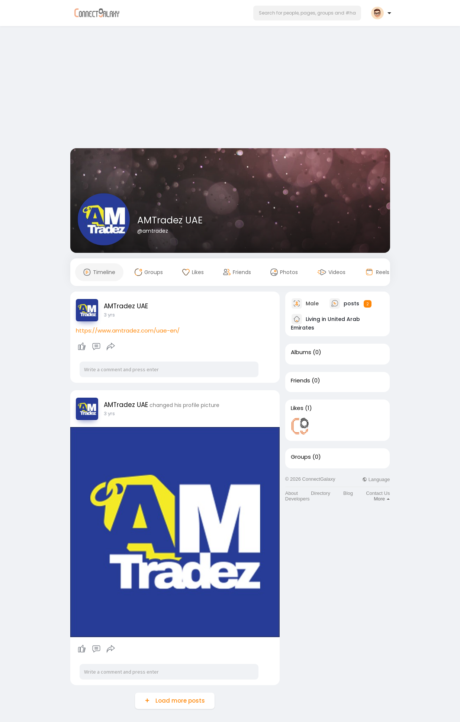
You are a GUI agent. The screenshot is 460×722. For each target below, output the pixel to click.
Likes (297, 408)
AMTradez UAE (170, 220)
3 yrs (109, 314)
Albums (301, 352)
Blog (348, 493)
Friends (300, 381)
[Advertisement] (230, 88)
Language (376, 479)
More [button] (382, 499)
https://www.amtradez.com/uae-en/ (128, 330)
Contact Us (378, 493)
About (291, 493)
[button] (307, 13)
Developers (297, 498)
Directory (320, 493)
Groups (301, 457)
